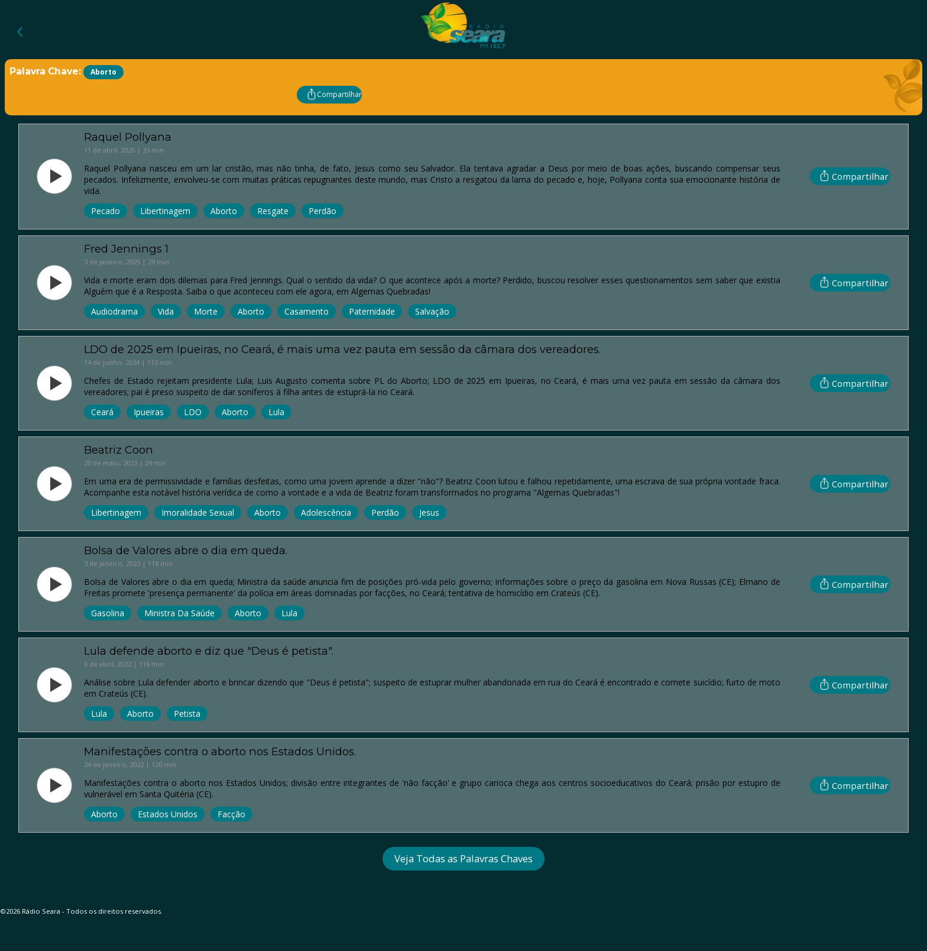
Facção (231, 814)
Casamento (306, 311)
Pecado (105, 210)
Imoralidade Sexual (197, 512)
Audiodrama (114, 311)
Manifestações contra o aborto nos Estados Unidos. (220, 751)
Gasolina (107, 613)
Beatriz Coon (118, 450)
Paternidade (372, 311)
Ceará (102, 412)
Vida (166, 311)
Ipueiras (149, 412)
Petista (187, 713)
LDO (193, 412)
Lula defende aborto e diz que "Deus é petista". (208, 651)
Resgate (273, 210)
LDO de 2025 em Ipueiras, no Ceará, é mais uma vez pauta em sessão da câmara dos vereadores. (342, 349)
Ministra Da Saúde (179, 613)
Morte (206, 311)
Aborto (223, 210)
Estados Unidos (167, 814)
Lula (276, 412)
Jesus (429, 512)
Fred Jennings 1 (126, 248)
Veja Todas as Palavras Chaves (463, 858)
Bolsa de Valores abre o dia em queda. (185, 550)
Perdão (322, 210)
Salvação (432, 311)
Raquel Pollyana (127, 137)
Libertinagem (165, 210)
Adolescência (326, 512)
